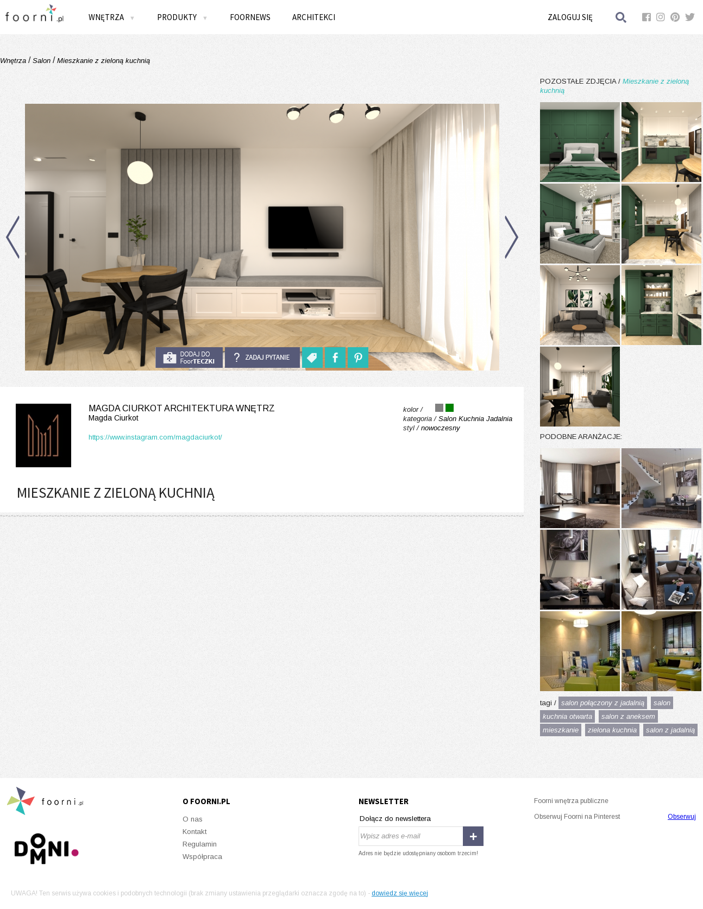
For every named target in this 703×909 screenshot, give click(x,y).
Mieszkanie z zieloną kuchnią (102, 61)
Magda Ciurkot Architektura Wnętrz (143, 413)
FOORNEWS (250, 17)
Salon (41, 61)
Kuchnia (471, 419)
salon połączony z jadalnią (602, 703)
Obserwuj (682, 816)
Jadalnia (499, 419)
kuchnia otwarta (567, 716)
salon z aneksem (628, 716)
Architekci (313, 17)
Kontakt (194, 831)
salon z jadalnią (670, 730)
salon (662, 703)
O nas (193, 819)
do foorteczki (189, 357)
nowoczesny (440, 428)
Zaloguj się (570, 17)
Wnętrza (112, 17)
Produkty (182, 17)
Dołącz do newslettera (395, 818)
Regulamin (200, 844)
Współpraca (202, 856)
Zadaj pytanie (262, 357)
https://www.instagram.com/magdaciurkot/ (155, 437)
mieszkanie (561, 730)
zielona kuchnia (612, 730)
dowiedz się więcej (400, 893)
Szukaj (621, 17)
